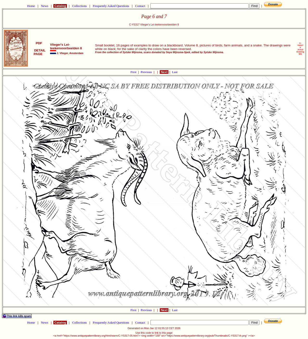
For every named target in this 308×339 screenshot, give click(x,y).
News (44, 6)
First (133, 72)
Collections (79, 6)
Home (31, 6)
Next (164, 72)
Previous (147, 72)
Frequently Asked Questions (111, 6)
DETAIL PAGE (39, 52)
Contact (140, 6)
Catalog (60, 6)
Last (175, 72)
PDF (39, 43)
